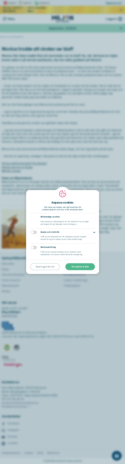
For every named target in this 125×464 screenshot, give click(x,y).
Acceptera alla (80, 266)
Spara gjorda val (45, 266)
